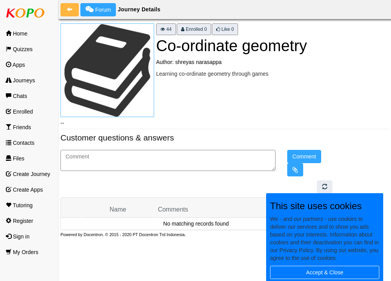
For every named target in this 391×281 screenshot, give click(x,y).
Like (225, 29)
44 (166, 29)
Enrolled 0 (194, 29)
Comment (304, 156)
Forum (98, 9)
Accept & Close (324, 272)
